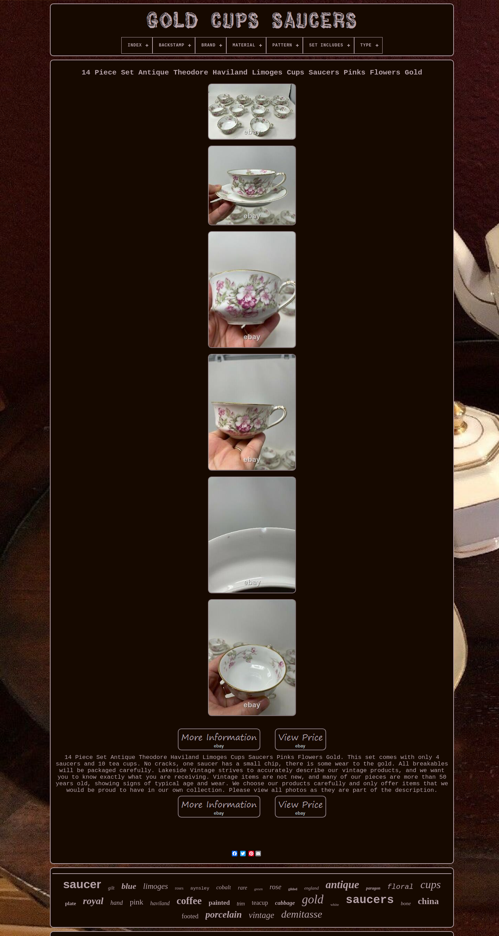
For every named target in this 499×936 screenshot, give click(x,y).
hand (116, 902)
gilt (111, 888)
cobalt (223, 887)
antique (342, 884)
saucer (82, 884)
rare (242, 888)
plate (70, 903)
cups (430, 884)
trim (241, 904)
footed (190, 916)
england (311, 888)
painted (219, 902)
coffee (189, 900)
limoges (155, 886)
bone (406, 903)
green (258, 889)
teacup (260, 902)
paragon (373, 888)
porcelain (223, 914)
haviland (160, 903)
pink (136, 902)
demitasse (301, 914)
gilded (292, 889)
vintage (261, 915)
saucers (370, 900)
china (428, 901)
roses (179, 888)
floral (400, 887)
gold (312, 899)
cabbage (285, 903)
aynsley (199, 888)
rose (275, 887)
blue (128, 886)
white (334, 904)
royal (93, 900)
